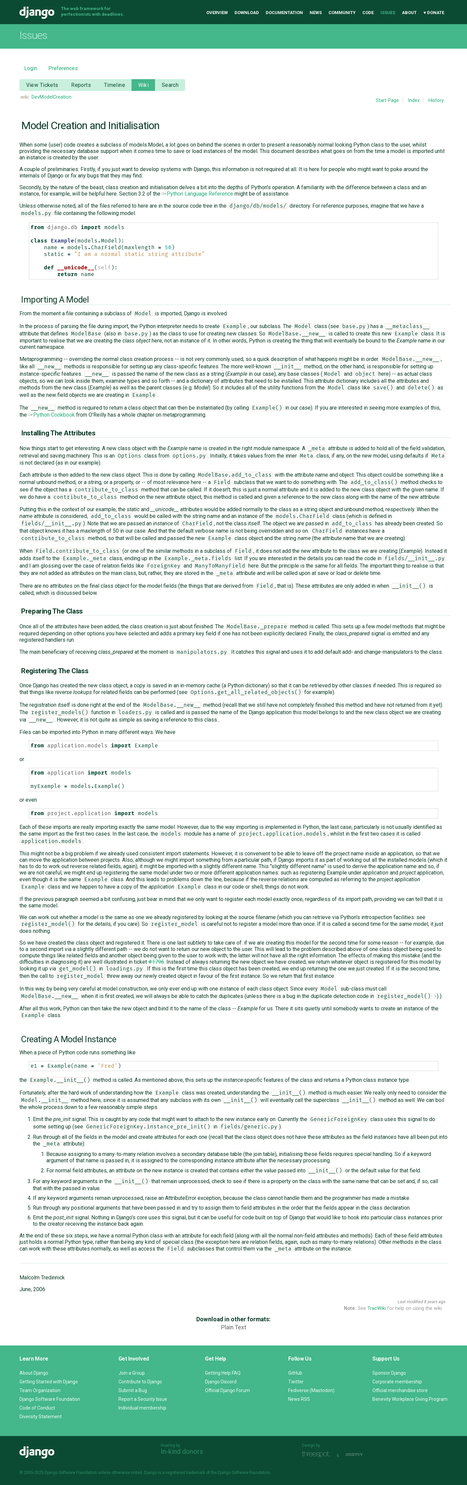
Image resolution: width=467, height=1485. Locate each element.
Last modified (410, 1301)
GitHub (295, 1373)
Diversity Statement (40, 1416)
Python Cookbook (51, 415)
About (409, 12)
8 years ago (435, 1301)
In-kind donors (182, 1451)
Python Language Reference (197, 194)
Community (342, 12)
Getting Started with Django (48, 1381)
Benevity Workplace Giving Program (410, 1399)
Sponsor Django (389, 1373)
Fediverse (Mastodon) (311, 1390)
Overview (217, 12)
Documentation (284, 12)
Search (170, 85)
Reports (81, 85)
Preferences (63, 68)
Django (36, 13)
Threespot (317, 1454)
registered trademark (185, 1472)
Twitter (296, 1381)
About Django (33, 1373)
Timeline (114, 85)
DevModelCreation (51, 97)
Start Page (387, 100)
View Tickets (42, 85)
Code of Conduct (37, 1408)
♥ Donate (433, 12)
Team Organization (39, 1390)
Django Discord (221, 1381)
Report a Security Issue (142, 1399)
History (436, 100)
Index (414, 100)
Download (247, 12)
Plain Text (233, 1327)
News (316, 12)
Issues (387, 12)
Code (368, 12)
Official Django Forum (227, 1390)
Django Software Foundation (49, 1399)
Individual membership (142, 1408)
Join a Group (131, 1373)
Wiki (143, 85)
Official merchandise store (400, 1390)
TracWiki (376, 1308)
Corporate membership (397, 1381)
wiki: (25, 97)
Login (30, 68)
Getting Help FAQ (223, 1373)
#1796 (156, 962)
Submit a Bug (132, 1390)
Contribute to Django (140, 1381)
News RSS (299, 1399)
